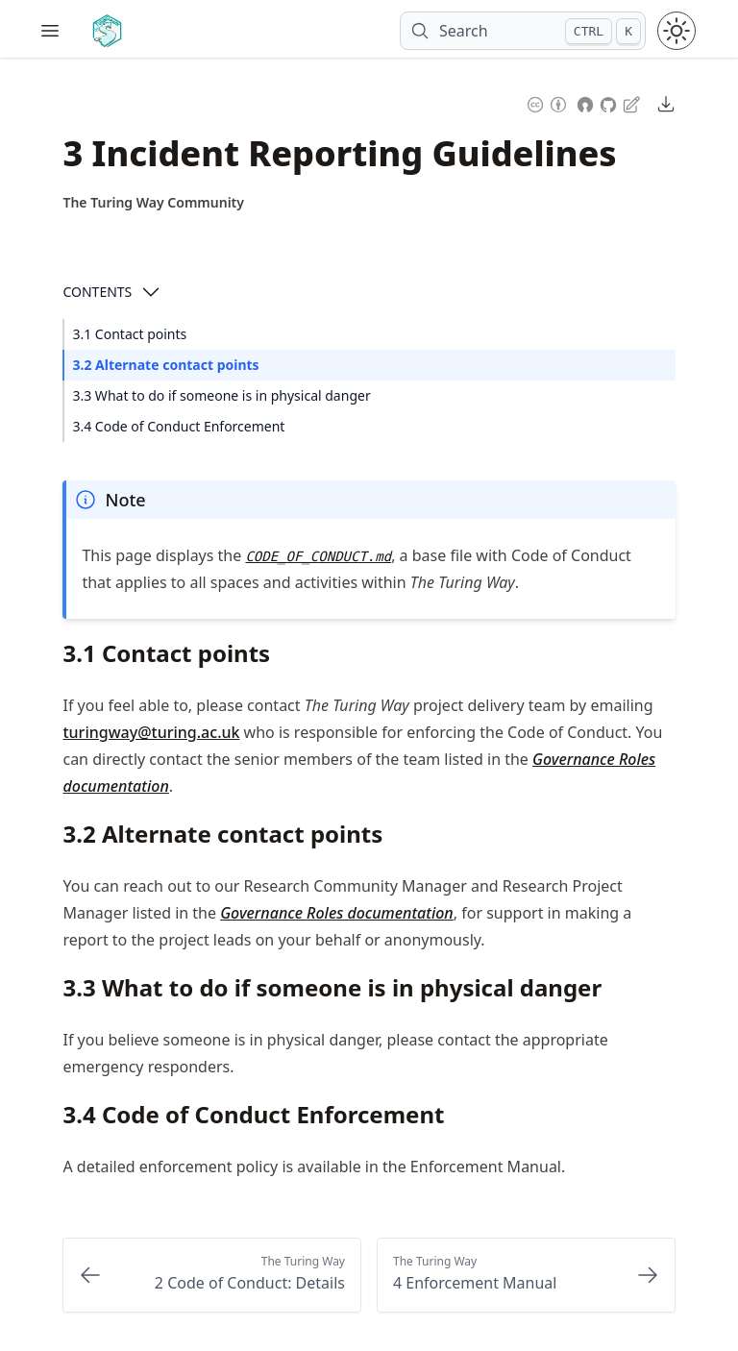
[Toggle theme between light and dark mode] (676, 31)
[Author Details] (153, 202)
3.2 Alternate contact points (165, 365)
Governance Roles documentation (337, 912)
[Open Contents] (150, 292)
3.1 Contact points (129, 334)
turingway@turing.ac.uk (150, 732)
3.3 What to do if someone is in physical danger (221, 395)
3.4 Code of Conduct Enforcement (178, 426)
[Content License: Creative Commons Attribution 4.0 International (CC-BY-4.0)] (547, 102)
